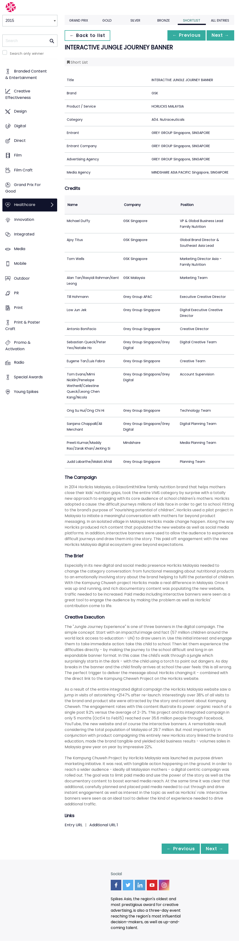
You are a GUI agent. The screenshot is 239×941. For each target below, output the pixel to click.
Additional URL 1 (103, 825)
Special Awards (28, 377)
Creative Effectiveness (18, 95)
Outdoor (22, 278)
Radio (19, 362)
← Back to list (88, 35)
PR (16, 293)
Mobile (20, 263)
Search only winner (27, 53)
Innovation (24, 219)
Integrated (24, 234)
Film (18, 155)
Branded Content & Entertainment (26, 75)
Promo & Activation (18, 346)
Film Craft (23, 170)
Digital (20, 126)
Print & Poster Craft (22, 326)
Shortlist (191, 20)
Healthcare (24, 205)
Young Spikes (26, 392)
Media (19, 249)
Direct (20, 141)
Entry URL (73, 825)
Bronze (163, 20)
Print (18, 308)
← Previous (184, 35)
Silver (135, 20)
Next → (219, 35)
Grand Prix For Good (23, 188)
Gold (107, 20)
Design (20, 111)
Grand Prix (78, 20)
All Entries (220, 20)
